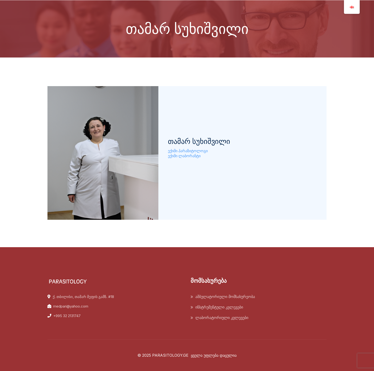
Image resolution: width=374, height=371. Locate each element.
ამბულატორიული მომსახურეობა (225, 296)
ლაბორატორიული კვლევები (221, 317)
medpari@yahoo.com (70, 306)
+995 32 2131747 (67, 316)
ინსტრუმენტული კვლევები (219, 307)
